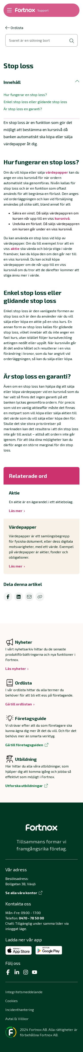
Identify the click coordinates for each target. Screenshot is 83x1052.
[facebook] (8, 596)
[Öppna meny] (9, 10)
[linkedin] (18, 596)
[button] (41, 82)
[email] (29, 596)
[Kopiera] (40, 597)
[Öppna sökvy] (41, 40)
